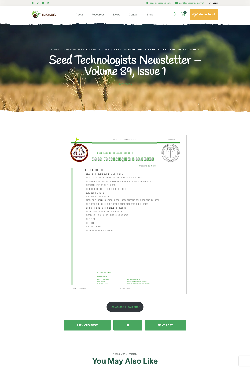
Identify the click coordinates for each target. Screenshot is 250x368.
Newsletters (125, 83)
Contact (133, 14)
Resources (98, 14)
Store (150, 14)
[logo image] (44, 14)
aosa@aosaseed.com (158, 3)
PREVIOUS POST (87, 325)
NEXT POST (165, 325)
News (116, 14)
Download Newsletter (125, 306)
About (79, 14)
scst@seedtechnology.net (189, 3)
